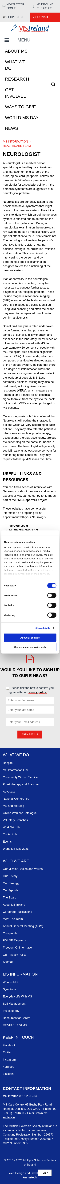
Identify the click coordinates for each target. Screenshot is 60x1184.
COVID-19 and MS (15, 1025)
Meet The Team (13, 919)
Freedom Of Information (18, 947)
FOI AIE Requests (14, 940)
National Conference (16, 798)
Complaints (10, 933)
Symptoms (9, 989)
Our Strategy (11, 883)
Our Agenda (10, 890)
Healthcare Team (17, 145)
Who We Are (16, 861)
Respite (8, 763)
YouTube (8, 1066)
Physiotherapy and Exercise (21, 784)
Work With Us (11, 827)
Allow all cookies (30, 637)
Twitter (7, 1052)
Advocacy (9, 791)
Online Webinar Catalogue (20, 813)
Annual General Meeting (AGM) (23, 926)
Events (7, 841)
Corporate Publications (17, 911)
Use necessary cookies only (30, 647)
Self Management (14, 1003)
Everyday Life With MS (17, 996)
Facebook (9, 1045)
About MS (16, 51)
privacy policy (37, 692)
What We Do (15, 65)
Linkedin (8, 1073)
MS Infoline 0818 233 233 (44, 6)
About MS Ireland (14, 904)
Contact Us (10, 834)
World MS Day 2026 (16, 848)
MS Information (15, 141)
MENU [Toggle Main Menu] (24, 40)
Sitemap (8, 961)
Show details (42, 628)
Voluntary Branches (15, 820)
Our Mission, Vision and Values (23, 869)
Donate (43, 17)
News (11, 128)
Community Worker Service (20, 777)
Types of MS (11, 1010)
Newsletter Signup (15, 6)
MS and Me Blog (13, 805)
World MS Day (22, 117)
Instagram (9, 1059)
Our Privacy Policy (14, 954)
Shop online (15, 17)
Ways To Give (20, 107)
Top (43, 1172)
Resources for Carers (16, 1018)
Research (17, 79)
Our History (10, 876)
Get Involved (16, 93)
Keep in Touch (18, 1037)
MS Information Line (16, 770)
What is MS (10, 982)
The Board (9, 897)
